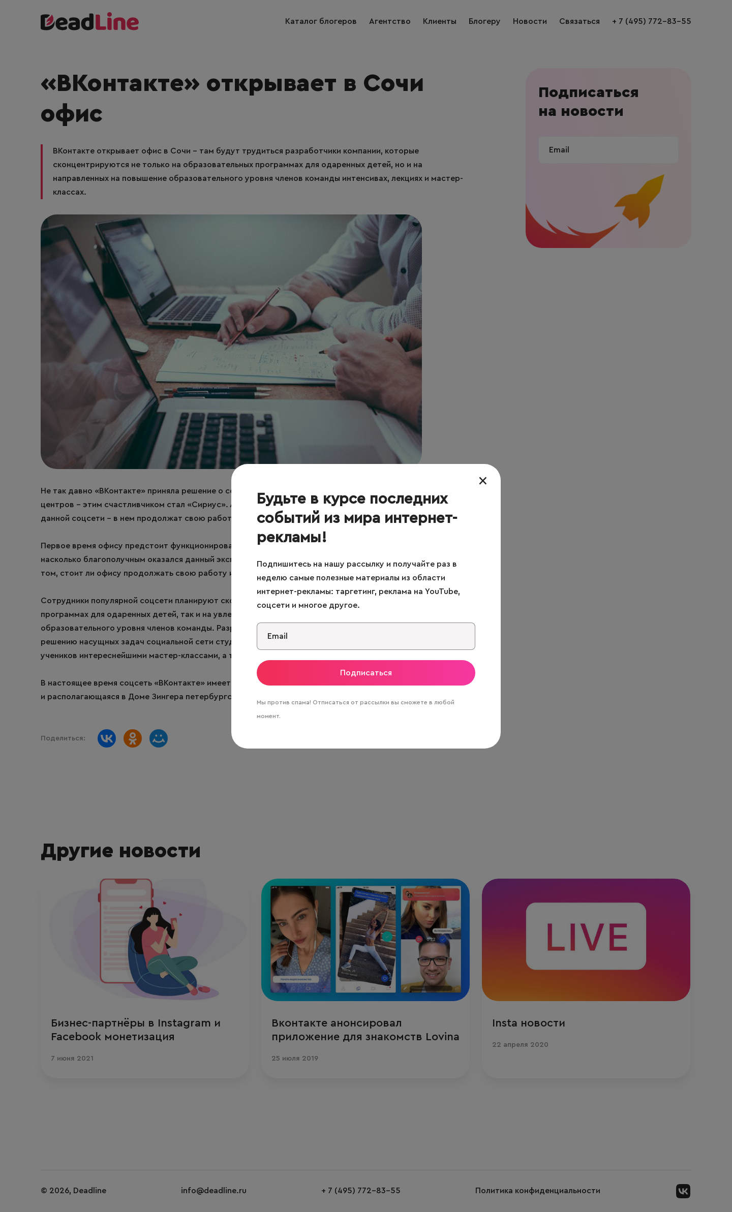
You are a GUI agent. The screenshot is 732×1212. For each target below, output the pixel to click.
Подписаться (366, 673)
